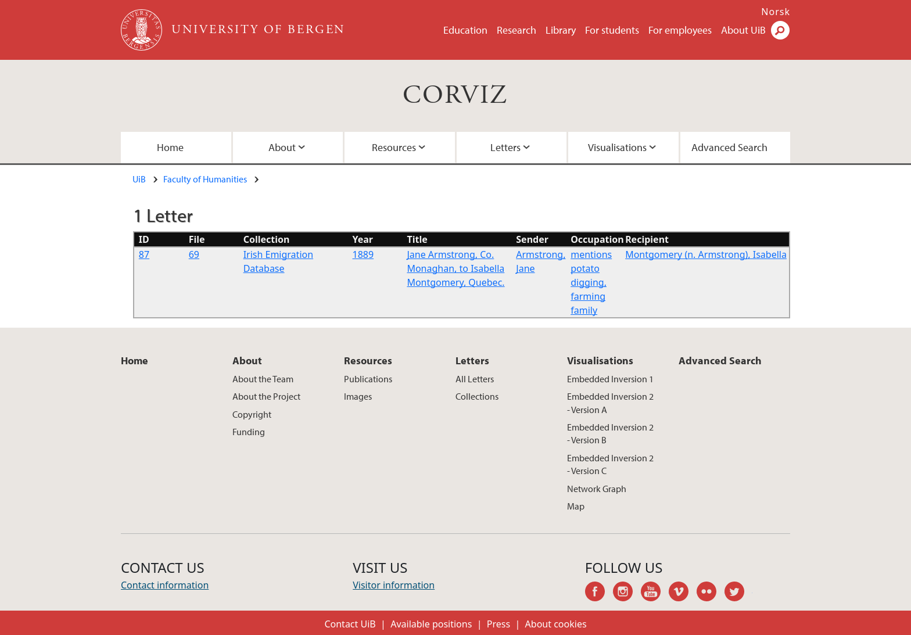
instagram (627, 593)
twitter (738, 593)
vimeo (683, 593)
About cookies (556, 624)
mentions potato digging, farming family (591, 282)
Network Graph (596, 488)
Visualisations (617, 147)
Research (516, 30)
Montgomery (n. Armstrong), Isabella (706, 254)
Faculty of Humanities (205, 179)
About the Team (262, 379)
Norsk (775, 11)
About (282, 147)
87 (144, 254)
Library (561, 30)
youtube (655, 593)
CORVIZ (455, 95)
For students (612, 30)
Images (358, 396)
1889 (363, 254)
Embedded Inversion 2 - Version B (610, 433)
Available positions (431, 624)
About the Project (266, 396)
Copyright (251, 414)
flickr (711, 593)
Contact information (165, 585)
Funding (248, 431)
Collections (477, 396)
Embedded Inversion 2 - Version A (610, 402)
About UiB (743, 30)
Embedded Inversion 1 (610, 379)
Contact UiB (349, 624)
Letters (505, 147)
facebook (599, 593)
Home (170, 147)
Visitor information (394, 585)
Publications (368, 379)
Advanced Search (729, 147)
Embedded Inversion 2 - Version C (610, 464)
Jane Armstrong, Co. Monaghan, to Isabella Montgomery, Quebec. (455, 268)
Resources (394, 147)
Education (465, 30)
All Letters (475, 379)
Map (575, 506)
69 (194, 254)
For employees (680, 30)
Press (498, 624)
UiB (139, 179)
